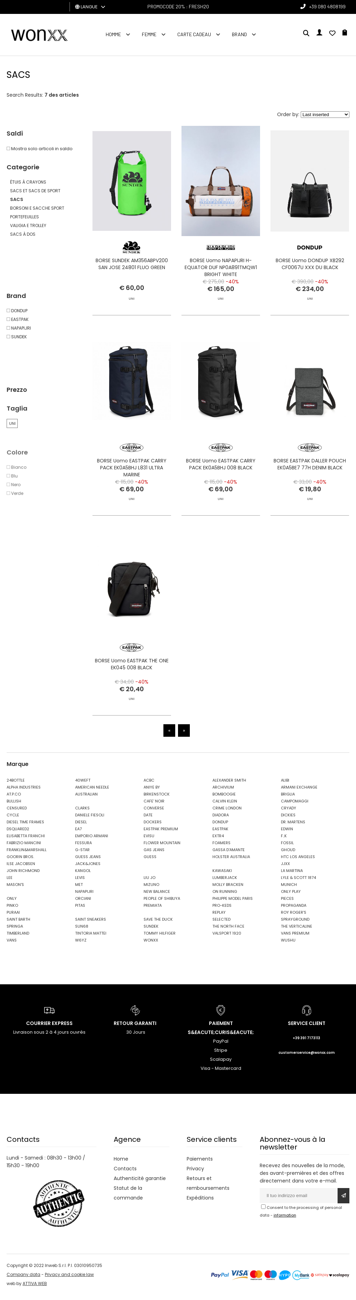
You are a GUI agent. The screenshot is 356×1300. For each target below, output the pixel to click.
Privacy (195, 1173)
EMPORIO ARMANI (91, 840)
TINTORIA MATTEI (90, 937)
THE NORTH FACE (228, 931)
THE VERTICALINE (296, 931)
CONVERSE (154, 812)
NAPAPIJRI (84, 896)
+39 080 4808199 (327, 6)
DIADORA (220, 819)
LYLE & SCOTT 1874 (298, 882)
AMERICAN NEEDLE (92, 791)
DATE (148, 819)
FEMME (149, 34)
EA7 (78, 833)
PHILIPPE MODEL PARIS (232, 903)
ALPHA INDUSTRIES (24, 791)
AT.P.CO (14, 798)
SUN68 (81, 931)
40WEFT (82, 785)
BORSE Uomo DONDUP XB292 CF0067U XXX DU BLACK (310, 266)
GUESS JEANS (88, 861)
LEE (10, 882)
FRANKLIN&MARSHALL (27, 854)
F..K (284, 840)
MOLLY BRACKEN (227, 889)
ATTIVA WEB (35, 1288)
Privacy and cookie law (69, 1279)
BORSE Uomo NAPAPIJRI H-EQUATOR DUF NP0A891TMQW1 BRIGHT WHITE (221, 269)
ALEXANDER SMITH (229, 785)
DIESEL (81, 826)
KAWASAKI (222, 875)
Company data (23, 1279)
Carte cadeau (194, 34)
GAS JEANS (154, 854)
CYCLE (13, 819)
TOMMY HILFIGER (160, 937)
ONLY (12, 903)
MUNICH (289, 889)
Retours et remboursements (208, 1187)
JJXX (285, 868)
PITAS (80, 910)
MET (79, 889)
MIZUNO (151, 889)
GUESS (150, 861)
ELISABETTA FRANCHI (26, 840)
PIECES (287, 903)
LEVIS (80, 882)
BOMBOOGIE (224, 798)
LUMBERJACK (224, 882)
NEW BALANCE (157, 896)
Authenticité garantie (140, 1182)
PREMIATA (153, 910)
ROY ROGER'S (293, 917)
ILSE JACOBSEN (21, 868)
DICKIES (288, 819)
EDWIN (287, 833)
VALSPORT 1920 (226, 937)
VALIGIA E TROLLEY (28, 225)
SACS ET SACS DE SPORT (35, 191)
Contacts (125, 1173)
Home (121, 1163)
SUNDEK (151, 931)
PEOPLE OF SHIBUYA (162, 903)
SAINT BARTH (18, 924)
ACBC (149, 785)
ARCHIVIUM (223, 791)
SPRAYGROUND (295, 924)
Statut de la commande (128, 1197)
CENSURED (17, 812)
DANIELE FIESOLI (89, 819)
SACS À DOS (22, 234)
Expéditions (200, 1202)
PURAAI (13, 917)
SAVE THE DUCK (158, 924)
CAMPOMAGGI (294, 805)
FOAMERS (221, 847)
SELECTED (221, 924)
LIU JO (149, 882)
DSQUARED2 (18, 833)
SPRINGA (15, 931)
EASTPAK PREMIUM (161, 833)
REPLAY (219, 917)
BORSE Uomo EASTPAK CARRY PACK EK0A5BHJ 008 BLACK (221, 484)
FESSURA (83, 847)
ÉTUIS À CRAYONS (28, 182)
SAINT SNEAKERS (90, 924)
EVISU (149, 840)
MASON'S (15, 889)
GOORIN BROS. (20, 861)
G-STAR (82, 854)
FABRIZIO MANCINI (24, 847)
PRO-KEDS (222, 910)
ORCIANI (83, 903)
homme (113, 34)
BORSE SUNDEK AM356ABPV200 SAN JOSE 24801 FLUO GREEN (132, 266)
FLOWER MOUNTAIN (162, 847)
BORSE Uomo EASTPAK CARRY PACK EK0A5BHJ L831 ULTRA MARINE (132, 487)
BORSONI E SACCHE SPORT (37, 208)
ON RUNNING (224, 896)
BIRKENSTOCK (157, 798)
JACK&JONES (87, 868)
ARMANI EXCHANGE (299, 791)
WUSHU (288, 944)
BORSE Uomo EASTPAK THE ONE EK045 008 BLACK (132, 686)
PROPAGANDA (293, 910)
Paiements (200, 1163)
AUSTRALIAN (86, 798)
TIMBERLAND (18, 937)
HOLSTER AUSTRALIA (231, 861)
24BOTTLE (16, 785)
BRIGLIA (288, 798)
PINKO (12, 910)
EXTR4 (218, 840)
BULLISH (14, 805)
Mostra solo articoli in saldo (40, 148)
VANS (12, 944)
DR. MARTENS (293, 826)
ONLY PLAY (291, 896)
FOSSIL (287, 847)
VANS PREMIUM (295, 937)
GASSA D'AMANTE (228, 854)
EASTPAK (220, 833)
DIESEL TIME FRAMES (25, 826)
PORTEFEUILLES (24, 217)
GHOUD (288, 854)
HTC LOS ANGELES (298, 861)
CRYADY (288, 812)
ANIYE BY (152, 791)
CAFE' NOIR (154, 805)
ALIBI (285, 785)
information (285, 1219)
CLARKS (82, 812)
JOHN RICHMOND (23, 875)
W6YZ (81, 944)
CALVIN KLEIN (224, 805)
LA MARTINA (292, 875)
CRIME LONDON (227, 812)
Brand (239, 34)
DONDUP (220, 826)
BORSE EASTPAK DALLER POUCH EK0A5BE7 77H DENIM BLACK (310, 497)
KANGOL (83, 875)
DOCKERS (153, 826)
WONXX (151, 944)
